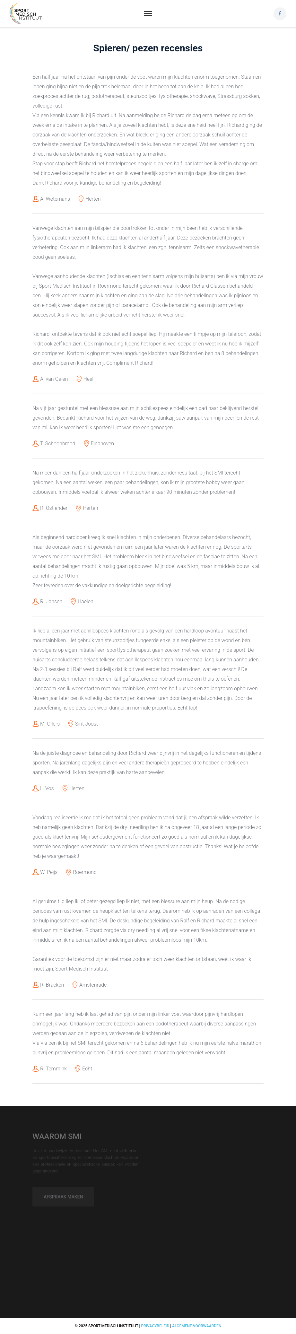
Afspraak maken (63, 1198)
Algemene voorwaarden (196, 1326)
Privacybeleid (155, 1326)
